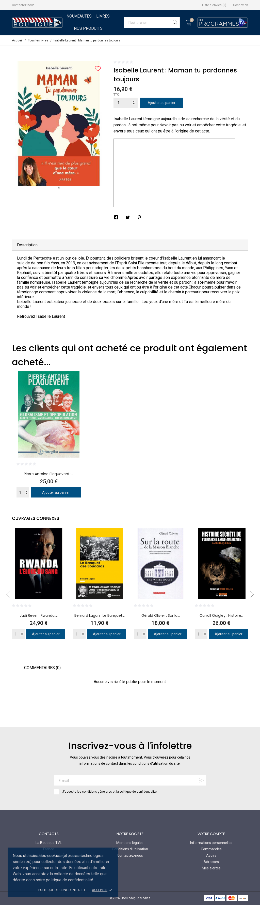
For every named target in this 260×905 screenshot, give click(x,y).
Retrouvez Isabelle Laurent (41, 316)
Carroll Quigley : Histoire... (221, 615)
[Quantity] (23, 492)
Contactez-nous (23, 5)
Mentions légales (129, 843)
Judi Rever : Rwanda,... (39, 615)
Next (251, 594)
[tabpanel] (59, 123)
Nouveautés (79, 16)
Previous (9, 594)
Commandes (211, 849)
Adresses (211, 862)
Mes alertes (211, 868)
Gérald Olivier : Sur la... (160, 615)
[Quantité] (125, 103)
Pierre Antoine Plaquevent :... (49, 473)
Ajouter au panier (161, 103)
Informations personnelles (211, 843)
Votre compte (211, 833)
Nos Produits (88, 28)
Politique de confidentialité (62, 890)
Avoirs (211, 855)
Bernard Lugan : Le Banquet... (99, 615)
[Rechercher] (152, 22)
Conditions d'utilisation (130, 849)
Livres (103, 16)
